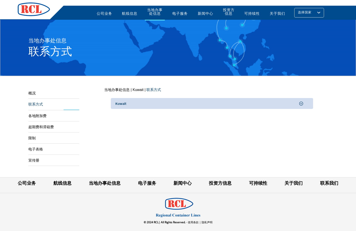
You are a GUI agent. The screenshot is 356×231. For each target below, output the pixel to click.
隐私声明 (207, 222)
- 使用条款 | (193, 222)
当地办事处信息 (117, 90)
